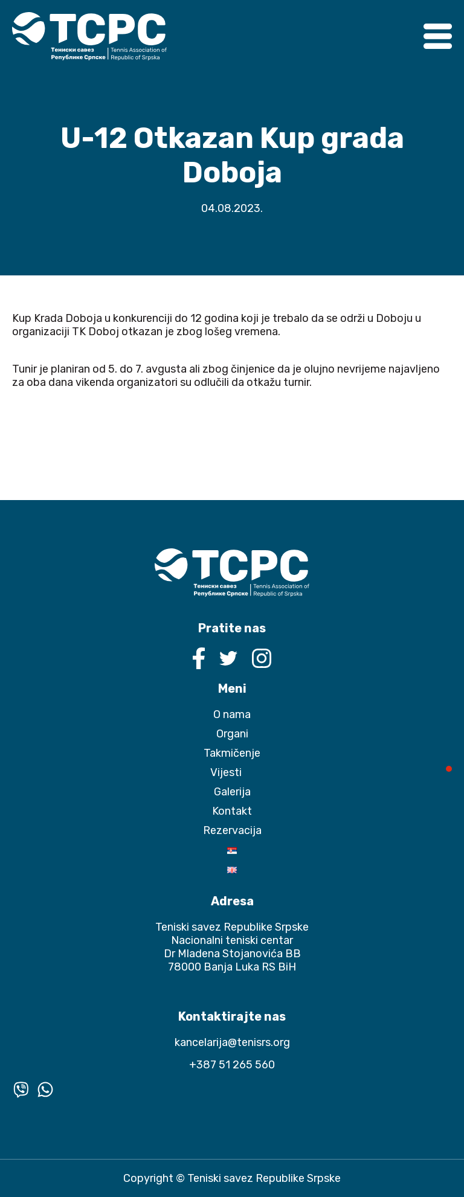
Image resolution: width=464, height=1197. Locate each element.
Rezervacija (232, 830)
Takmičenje (232, 753)
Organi (232, 733)
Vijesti (226, 772)
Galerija (232, 791)
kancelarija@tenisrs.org (232, 1042)
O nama (232, 714)
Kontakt (232, 811)
